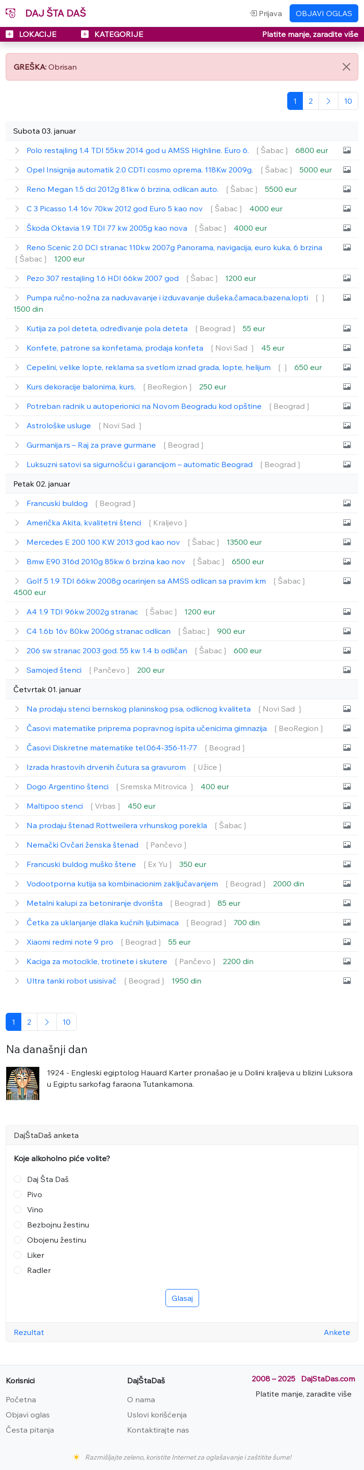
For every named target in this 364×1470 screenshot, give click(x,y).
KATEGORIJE (112, 34)
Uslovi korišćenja (157, 1414)
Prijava (265, 13)
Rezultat (29, 1332)
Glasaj (182, 1298)
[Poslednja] (348, 101)
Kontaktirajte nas (158, 1429)
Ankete (337, 1332)
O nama (141, 1399)
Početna (21, 1399)
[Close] (346, 67)
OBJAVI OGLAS (324, 13)
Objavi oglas (28, 1414)
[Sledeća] (328, 101)
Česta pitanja (30, 1429)
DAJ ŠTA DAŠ (46, 13)
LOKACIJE (32, 34)
